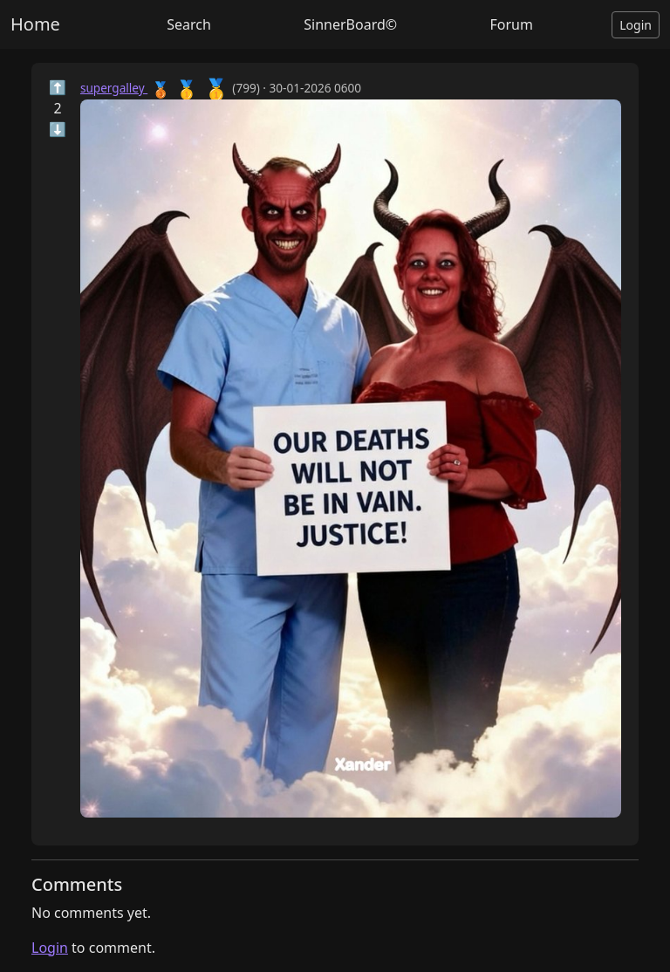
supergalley (113, 87)
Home (35, 24)
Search (189, 24)
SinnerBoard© (350, 24)
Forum (510, 24)
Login (635, 25)
